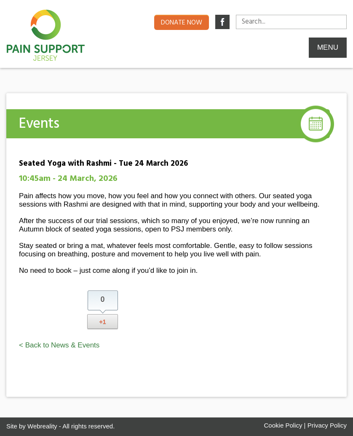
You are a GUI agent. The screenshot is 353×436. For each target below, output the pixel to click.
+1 (102, 321)
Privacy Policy (327, 425)
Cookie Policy (283, 425)
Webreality (42, 426)
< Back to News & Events (59, 345)
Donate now (181, 22)
